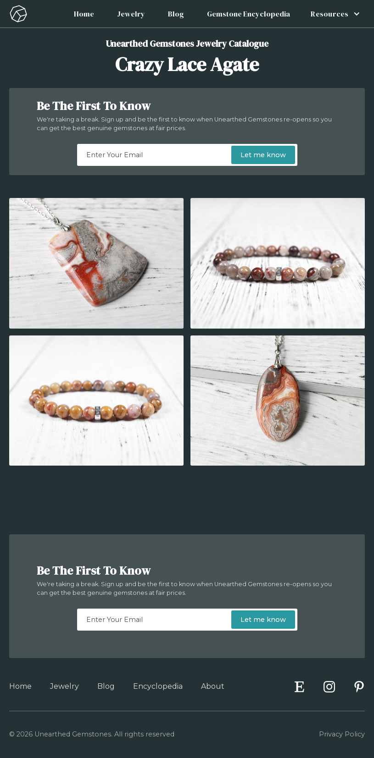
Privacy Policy (342, 734)
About (212, 686)
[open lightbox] (96, 263)
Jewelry (131, 14)
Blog (176, 14)
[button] (332, 14)
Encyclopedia (158, 686)
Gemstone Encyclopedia (248, 14)
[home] (18, 14)
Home (84, 14)
